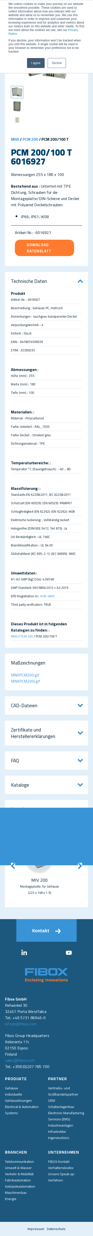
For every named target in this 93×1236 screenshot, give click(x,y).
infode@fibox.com (20, 1024)
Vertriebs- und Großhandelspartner (63, 1091)
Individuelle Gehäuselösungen (18, 1097)
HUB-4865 (47, 596)
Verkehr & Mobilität (19, 1174)
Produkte (16, 1078)
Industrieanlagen (60, 1125)
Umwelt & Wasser (18, 1168)
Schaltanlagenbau (61, 1106)
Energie (10, 1199)
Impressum (36, 1229)
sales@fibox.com (19, 1060)
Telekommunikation (19, 1161)
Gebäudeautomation (20, 1186)
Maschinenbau (16, 1192)
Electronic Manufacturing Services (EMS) (66, 1116)
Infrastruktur (57, 1131)
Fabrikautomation (18, 1180)
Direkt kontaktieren (86, 836)
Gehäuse (11, 1088)
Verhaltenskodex (60, 1168)
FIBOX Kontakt (58, 1161)
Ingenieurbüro (58, 1138)
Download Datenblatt (39, 247)
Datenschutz (56, 1229)
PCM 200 (30, 139)
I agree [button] (35, 63)
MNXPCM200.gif (25, 675)
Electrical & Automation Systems (22, 1109)
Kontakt (46, 930)
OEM (51, 1100)
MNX (15, 139)
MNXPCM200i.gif (25, 681)
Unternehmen (63, 1152)
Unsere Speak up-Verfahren (61, 1177)
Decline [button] (57, 63)
